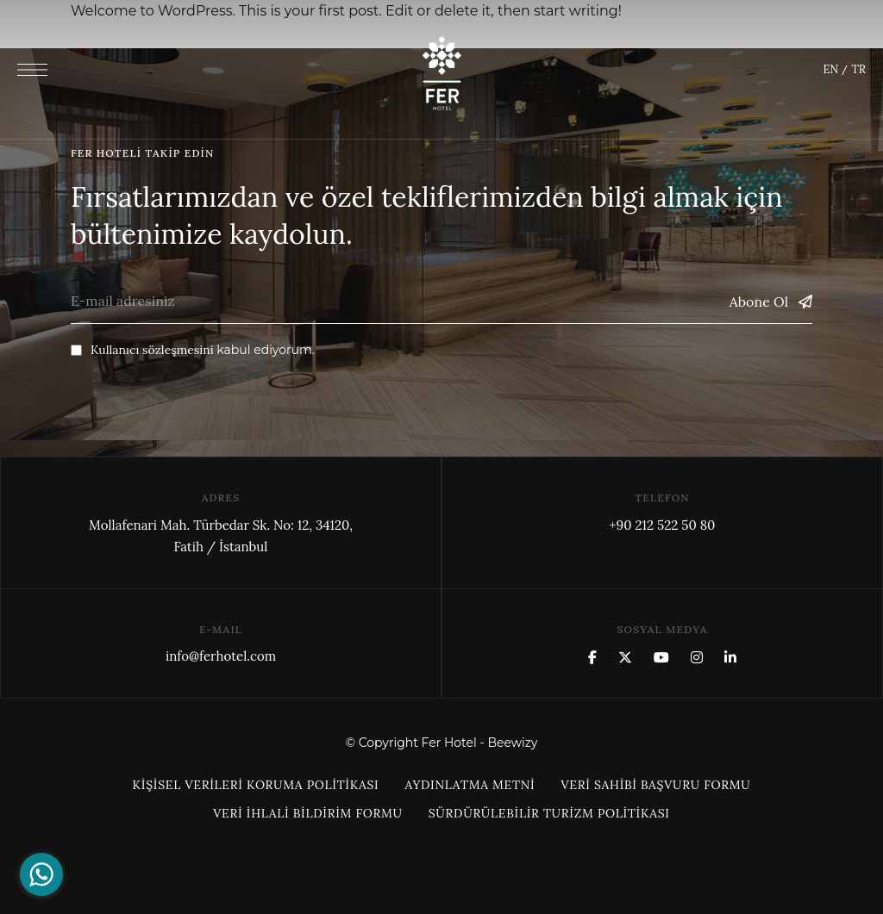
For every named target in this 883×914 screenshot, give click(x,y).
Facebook (592, 657)
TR (858, 69)
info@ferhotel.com (221, 656)
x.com (625, 657)
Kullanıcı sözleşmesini (152, 350)
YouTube (661, 657)
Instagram (697, 657)
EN (830, 69)
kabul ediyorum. (193, 350)
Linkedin (730, 657)
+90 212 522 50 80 (662, 525)
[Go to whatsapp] (41, 874)
